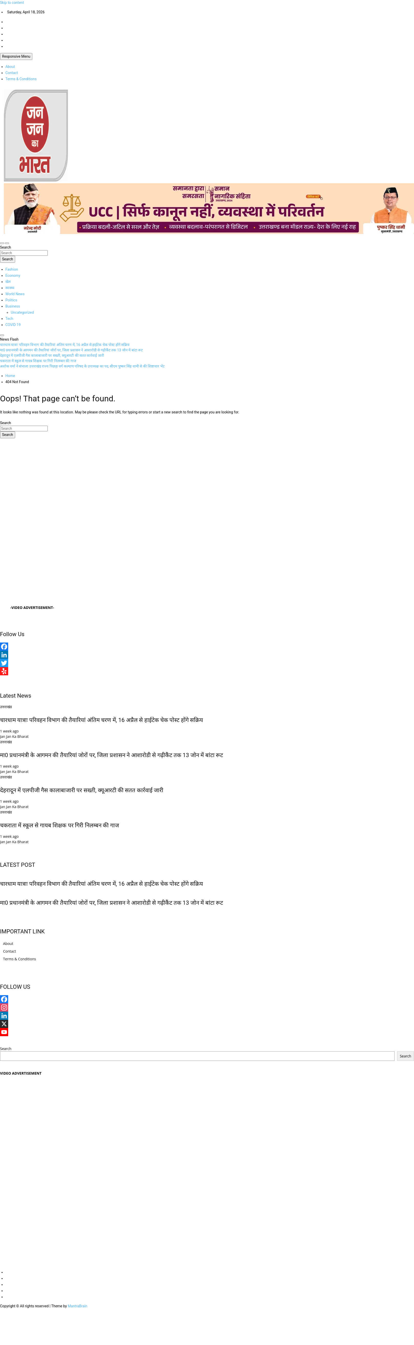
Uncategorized (22, 312)
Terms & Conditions (21, 79)
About (10, 67)
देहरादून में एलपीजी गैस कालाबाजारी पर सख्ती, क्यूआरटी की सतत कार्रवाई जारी (81, 790)
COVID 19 (13, 325)
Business (12, 306)
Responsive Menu (16, 56)
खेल (8, 282)
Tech (9, 319)
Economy (12, 275)
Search (5, 247)
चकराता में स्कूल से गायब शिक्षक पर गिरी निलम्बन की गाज (59, 825)
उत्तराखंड (6, 706)
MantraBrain (77, 1306)
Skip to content (12, 3)
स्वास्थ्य (9, 288)
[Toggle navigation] (2, 243)
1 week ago (9, 731)
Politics (11, 300)
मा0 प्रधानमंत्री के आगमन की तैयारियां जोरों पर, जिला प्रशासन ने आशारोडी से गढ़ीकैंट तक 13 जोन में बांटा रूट (111, 755)
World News (15, 294)
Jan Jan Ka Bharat (14, 736)
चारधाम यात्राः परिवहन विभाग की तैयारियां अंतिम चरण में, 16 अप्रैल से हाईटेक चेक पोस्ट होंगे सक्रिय (101, 720)
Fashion (11, 269)
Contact (11, 73)
